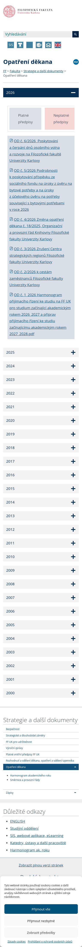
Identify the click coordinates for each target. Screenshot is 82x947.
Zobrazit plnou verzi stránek (41, 865)
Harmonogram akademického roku (30, 775)
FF (4, 71)
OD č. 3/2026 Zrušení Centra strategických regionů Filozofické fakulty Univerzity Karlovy (36, 255)
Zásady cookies (16, 941)
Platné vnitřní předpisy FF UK (22, 754)
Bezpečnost (12, 729)
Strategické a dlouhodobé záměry (25, 735)
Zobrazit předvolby (41, 932)
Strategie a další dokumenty (43, 71)
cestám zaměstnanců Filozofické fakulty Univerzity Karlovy (36, 278)
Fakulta (15, 71)
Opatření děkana (15, 75)
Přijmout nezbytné (41, 921)
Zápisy (9, 792)
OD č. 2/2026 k (24, 271)
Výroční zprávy (14, 748)
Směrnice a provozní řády (25, 779)
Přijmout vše (41, 909)
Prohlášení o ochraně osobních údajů (50, 941)
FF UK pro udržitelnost (19, 741)
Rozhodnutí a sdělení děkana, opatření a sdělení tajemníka (40, 760)
